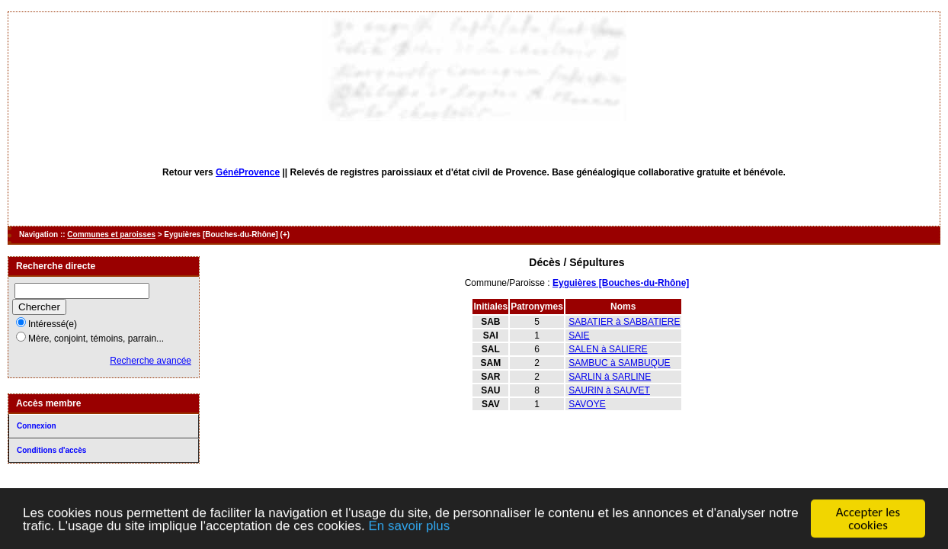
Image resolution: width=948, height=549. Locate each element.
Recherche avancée (150, 360)
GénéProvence (248, 172)
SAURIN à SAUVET (609, 390)
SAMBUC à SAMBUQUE (619, 363)
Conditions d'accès (51, 450)
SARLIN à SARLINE (609, 376)
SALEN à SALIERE (607, 349)
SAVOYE (586, 404)
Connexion (36, 426)
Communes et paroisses (111, 234)
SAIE (578, 335)
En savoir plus (409, 526)
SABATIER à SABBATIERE (624, 321)
